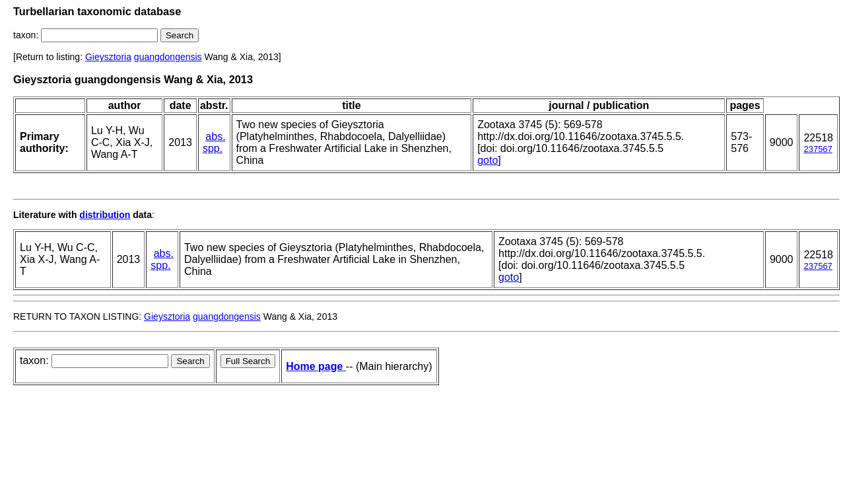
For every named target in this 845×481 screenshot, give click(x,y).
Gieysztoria (108, 57)
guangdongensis (168, 57)
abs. (215, 136)
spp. (212, 148)
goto (487, 160)
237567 (817, 149)
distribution (104, 214)
